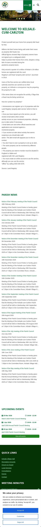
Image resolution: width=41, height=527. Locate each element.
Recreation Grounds (8, 462)
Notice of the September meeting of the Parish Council (20, 294)
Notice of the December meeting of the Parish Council (20, 239)
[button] (26, 5)
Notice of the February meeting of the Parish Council (19, 201)
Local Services (7, 468)
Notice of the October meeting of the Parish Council (19, 276)
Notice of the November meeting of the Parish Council (20, 257)
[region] (20, 508)
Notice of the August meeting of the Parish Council (19, 313)
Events (4, 474)
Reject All (20, 522)
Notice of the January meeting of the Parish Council (19, 220)
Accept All (20, 510)
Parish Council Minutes (9, 489)
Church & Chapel (7, 465)
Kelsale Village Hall (8, 459)
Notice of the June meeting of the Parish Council (18, 350)
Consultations (6, 471)
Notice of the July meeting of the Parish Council (18, 331)
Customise (20, 516)
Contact (4, 477)
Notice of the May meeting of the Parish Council (18, 368)
